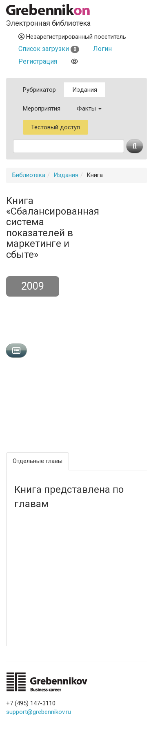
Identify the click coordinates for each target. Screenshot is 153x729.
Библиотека (28, 175)
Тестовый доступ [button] (55, 127)
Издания (84, 89)
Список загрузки (48, 49)
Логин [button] (102, 49)
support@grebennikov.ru (38, 712)
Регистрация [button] (37, 61)
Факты (89, 108)
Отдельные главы (37, 461)
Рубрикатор (39, 89)
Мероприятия (41, 108)
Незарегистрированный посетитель (72, 36)
